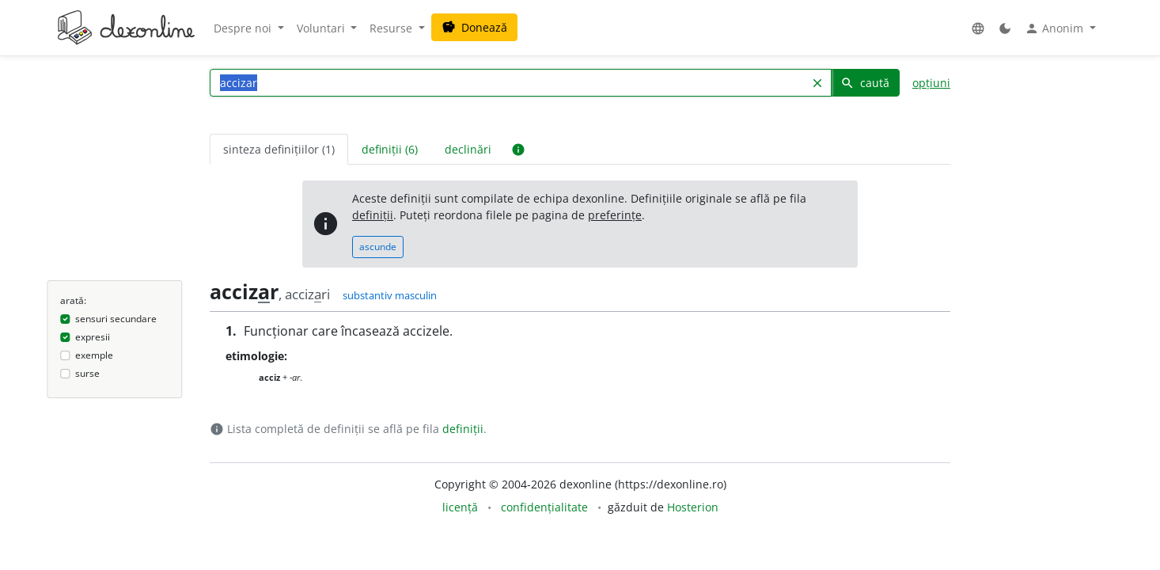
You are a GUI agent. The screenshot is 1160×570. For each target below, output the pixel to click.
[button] (978, 28)
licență (460, 507)
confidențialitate (544, 507)
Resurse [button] (392, 28)
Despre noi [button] (244, 28)
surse (87, 373)
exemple (94, 355)
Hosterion (692, 507)
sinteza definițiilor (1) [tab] (279, 149)
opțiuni (931, 82)
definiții (372, 214)
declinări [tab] (468, 149)
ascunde (377, 246)
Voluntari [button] (322, 28)
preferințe (615, 214)
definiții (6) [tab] (390, 149)
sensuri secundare (116, 318)
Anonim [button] (1055, 28)
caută (864, 82)
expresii (92, 337)
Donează (474, 27)
